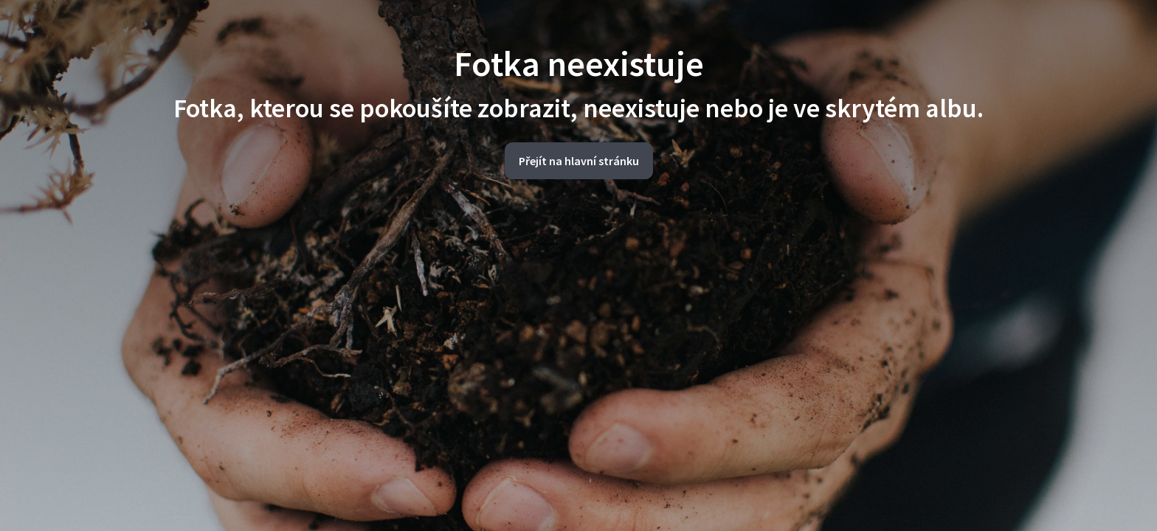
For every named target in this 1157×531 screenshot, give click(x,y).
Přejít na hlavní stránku (579, 160)
